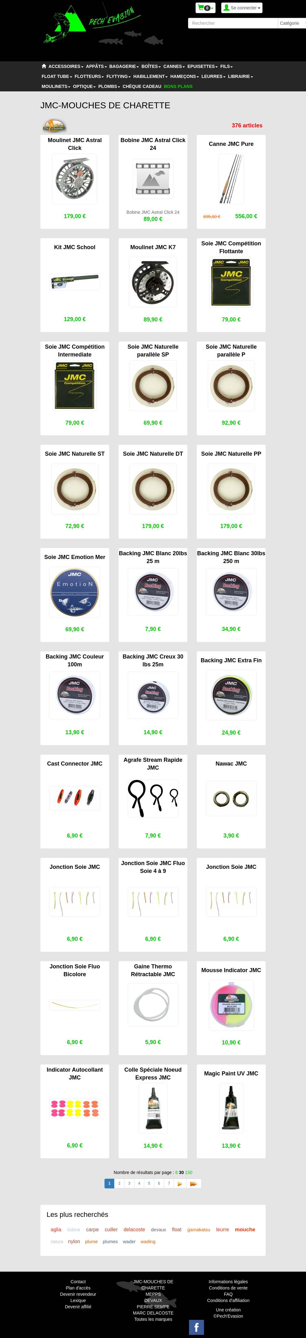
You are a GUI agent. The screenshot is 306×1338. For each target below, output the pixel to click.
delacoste (134, 1229)
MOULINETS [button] (56, 86)
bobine (73, 1229)
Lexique (78, 1300)
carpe (92, 1229)
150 (188, 1172)
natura (57, 1241)
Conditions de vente (228, 1287)
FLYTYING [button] (118, 76)
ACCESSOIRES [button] (66, 66)
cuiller (111, 1229)
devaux (158, 1229)
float (176, 1229)
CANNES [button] (174, 66)
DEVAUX (153, 1300)
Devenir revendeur (78, 1294)
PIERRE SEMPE (153, 1306)
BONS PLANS (178, 86)
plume (91, 1241)
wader (129, 1241)
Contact (78, 1281)
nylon (74, 1241)
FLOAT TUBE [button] (57, 76)
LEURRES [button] (213, 76)
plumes (110, 1241)
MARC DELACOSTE (153, 1312)
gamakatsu (198, 1229)
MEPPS (153, 1294)
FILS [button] (226, 66)
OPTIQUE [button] (84, 86)
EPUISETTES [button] (202, 66)
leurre (222, 1229)
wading (148, 1241)
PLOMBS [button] (109, 86)
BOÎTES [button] (151, 66)
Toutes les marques (153, 1319)
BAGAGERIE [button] (124, 66)
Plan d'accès (78, 1287)
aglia (56, 1229)
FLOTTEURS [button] (89, 76)
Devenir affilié (78, 1306)
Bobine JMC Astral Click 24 (153, 212)
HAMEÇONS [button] (184, 76)
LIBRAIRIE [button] (240, 76)
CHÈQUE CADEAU (142, 86)
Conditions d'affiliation (228, 1300)
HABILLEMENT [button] (150, 76)
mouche (245, 1230)
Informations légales (228, 1281)
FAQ (228, 1294)
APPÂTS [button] (96, 66)
